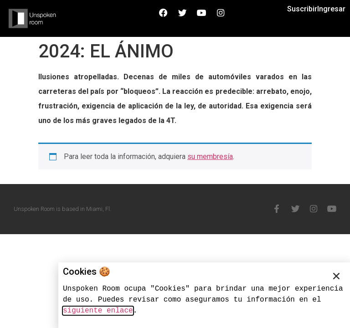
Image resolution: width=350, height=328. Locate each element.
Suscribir (302, 9)
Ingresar (331, 9)
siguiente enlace (98, 311)
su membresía (210, 156)
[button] (336, 276)
